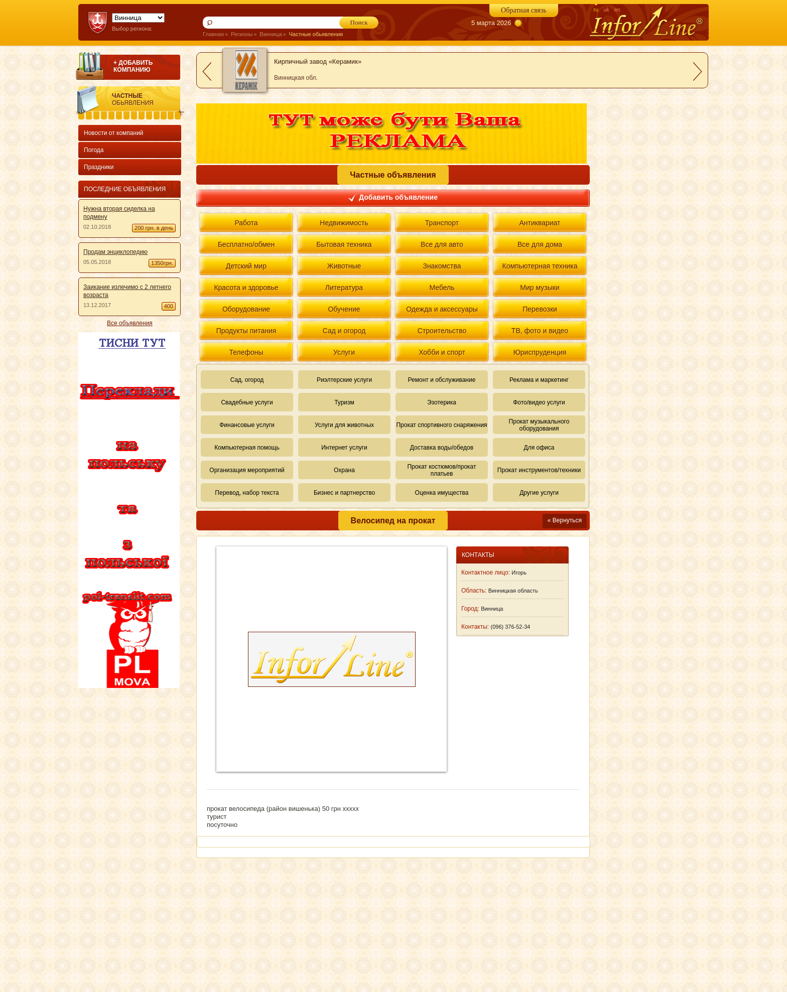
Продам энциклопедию (115, 251)
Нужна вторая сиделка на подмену (119, 212)
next (697, 71)
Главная (213, 34)
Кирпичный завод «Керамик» (317, 61)
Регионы (241, 34)
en (617, 10)
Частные (148, 99)
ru (595, 10)
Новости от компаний (114, 132)
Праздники (98, 167)
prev (206, 71)
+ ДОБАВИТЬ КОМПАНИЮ (133, 66)
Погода (94, 150)
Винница (270, 34)
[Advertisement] (127, 839)
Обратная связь (524, 10)
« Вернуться (565, 520)
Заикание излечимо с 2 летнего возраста (127, 291)
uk (606, 10)
